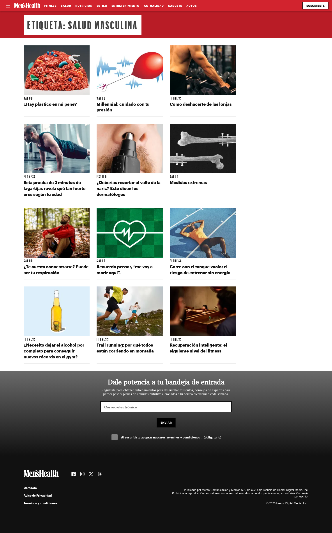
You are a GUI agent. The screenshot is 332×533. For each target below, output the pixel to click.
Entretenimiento (125, 5)
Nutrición (83, 5)
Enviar (166, 422)
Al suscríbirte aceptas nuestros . (171, 437)
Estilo (102, 5)
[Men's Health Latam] (27, 6)
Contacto (30, 487)
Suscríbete (315, 5)
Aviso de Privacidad (38, 495)
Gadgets (175, 5)
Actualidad (154, 5)
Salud (66, 5)
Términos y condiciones (40, 503)
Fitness (50, 5)
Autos (191, 5)
